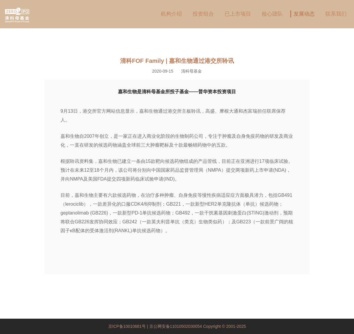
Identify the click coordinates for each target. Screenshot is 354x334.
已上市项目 (237, 14)
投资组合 (203, 14)
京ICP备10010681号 (127, 326)
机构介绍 (171, 14)
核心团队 (272, 14)
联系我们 (336, 14)
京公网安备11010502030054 (175, 326)
